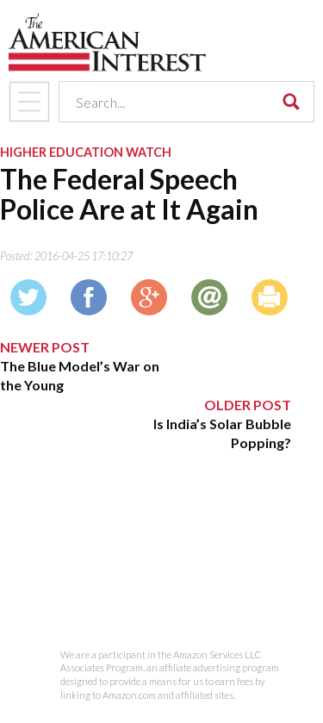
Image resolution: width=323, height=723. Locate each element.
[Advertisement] (145, 561)
